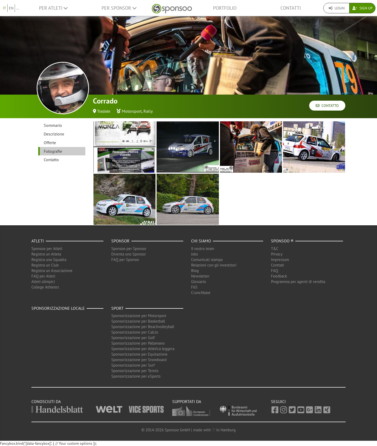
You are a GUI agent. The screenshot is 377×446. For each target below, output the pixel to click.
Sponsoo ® (282, 240)
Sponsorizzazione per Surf (133, 365)
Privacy (276, 254)
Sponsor (120, 240)
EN (11, 8)
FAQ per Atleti (43, 276)
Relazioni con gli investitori (213, 265)
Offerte (50, 142)
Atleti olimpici (43, 281)
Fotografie (53, 151)
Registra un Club (45, 265)
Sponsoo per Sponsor (128, 248)
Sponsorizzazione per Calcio (134, 332)
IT (4, 8)
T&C (275, 248)
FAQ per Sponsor (125, 259)
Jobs (194, 254)
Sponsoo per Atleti (46, 248)
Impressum (280, 259)
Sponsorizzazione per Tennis (134, 370)
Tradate (103, 111)
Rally (148, 111)
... (17, 8)
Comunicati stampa (207, 259)
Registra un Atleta (46, 254)
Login (337, 8)
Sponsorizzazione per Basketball (138, 321)
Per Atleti (53, 8)
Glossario (198, 281)
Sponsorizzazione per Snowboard (139, 359)
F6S (194, 287)
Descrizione (54, 134)
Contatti (290, 8)
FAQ (274, 270)
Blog (195, 270)
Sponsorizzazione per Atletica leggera (142, 348)
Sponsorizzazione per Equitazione (139, 354)
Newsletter (200, 276)
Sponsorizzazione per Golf (133, 337)
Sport (117, 308)
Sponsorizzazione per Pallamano (138, 343)
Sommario (53, 125)
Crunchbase (200, 292)
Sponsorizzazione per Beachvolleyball (142, 326)
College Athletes (45, 287)
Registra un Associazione (52, 270)
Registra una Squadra (48, 259)
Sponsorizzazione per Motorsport (138, 315)
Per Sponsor (119, 8)
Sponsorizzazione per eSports (135, 376)
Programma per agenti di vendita (298, 281)
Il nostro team (202, 248)
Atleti (37, 240)
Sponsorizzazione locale (58, 308)
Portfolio (224, 8)
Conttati (277, 265)
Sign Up (362, 8)
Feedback (279, 276)
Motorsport (132, 111)
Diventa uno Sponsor (128, 254)
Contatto (327, 105)
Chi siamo (201, 240)
